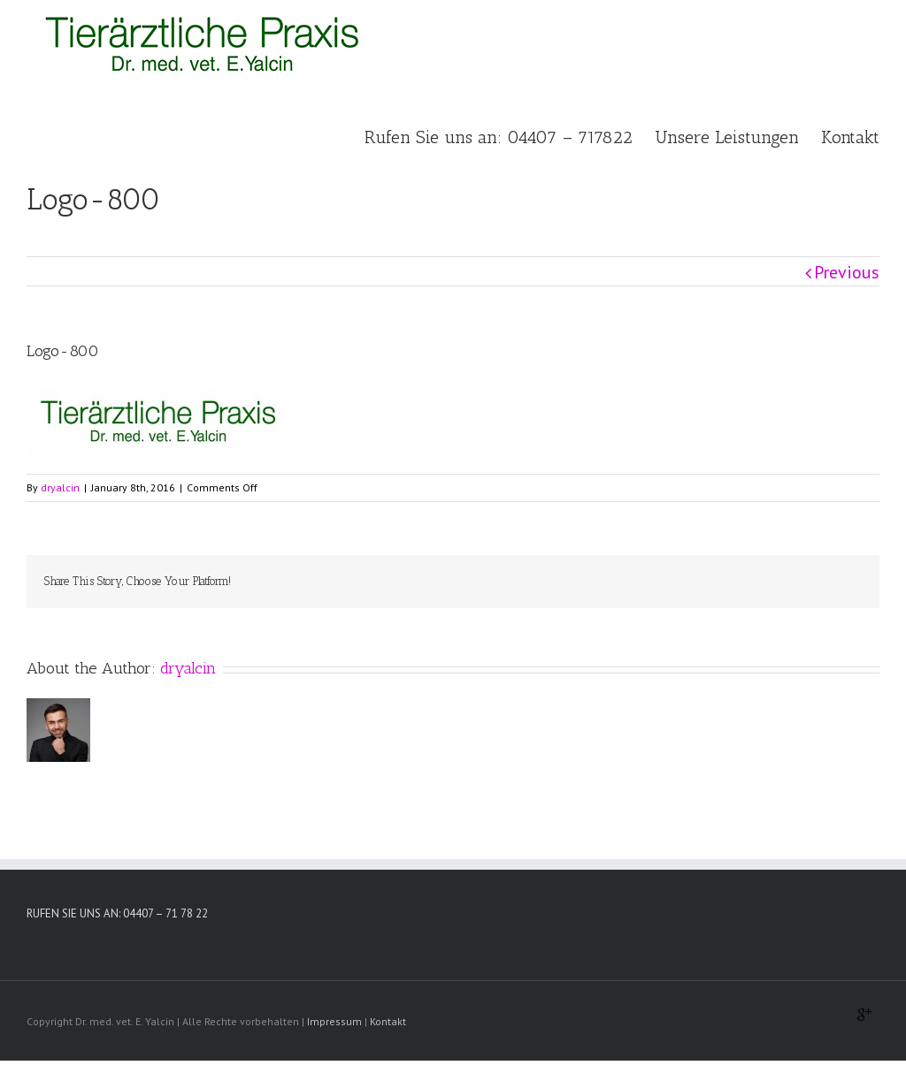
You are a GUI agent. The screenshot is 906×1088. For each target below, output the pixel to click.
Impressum (334, 1021)
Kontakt (388, 1021)
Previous (846, 272)
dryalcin (60, 487)
